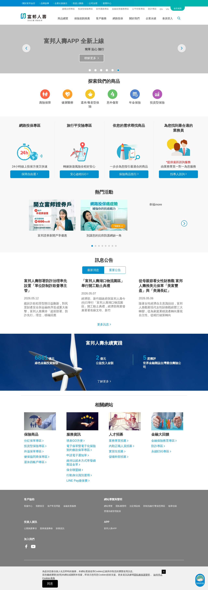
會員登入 (167, 18)
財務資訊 (60, 528)
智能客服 (200, 579)
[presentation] (26, 48)
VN (167, 9)
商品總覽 (63, 18)
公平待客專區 (138, 9)
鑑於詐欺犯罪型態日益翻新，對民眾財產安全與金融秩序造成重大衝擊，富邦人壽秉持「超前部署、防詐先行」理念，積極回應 (46, 298)
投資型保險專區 (85, 9)
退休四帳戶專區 (34, 462)
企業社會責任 (61, 3)
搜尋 (180, 19)
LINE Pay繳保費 (77, 480)
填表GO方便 (74, 440)
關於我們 (134, 18)
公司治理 (93, 3)
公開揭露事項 (30, 528)
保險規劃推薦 (82, 18)
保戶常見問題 (53, 506)
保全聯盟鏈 (73, 470)
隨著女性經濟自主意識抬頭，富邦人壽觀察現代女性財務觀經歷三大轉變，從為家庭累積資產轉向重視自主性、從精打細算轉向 (161, 298)
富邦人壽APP (110, 528)
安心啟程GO (79, 151)
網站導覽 (108, 506)
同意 (50, 583)
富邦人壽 (33, 17)
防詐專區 (152, 9)
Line (40, 547)
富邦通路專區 (102, 9)
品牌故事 (45, 3)
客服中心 (28, 506)
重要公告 (115, 270)
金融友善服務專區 (120, 9)
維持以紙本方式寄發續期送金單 (81, 462)
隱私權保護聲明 (142, 574)
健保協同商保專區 (35, 456)
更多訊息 (103, 324)
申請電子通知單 (76, 455)
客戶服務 (101, 18)
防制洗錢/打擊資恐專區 (154, 506)
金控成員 (178, 8)
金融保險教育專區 (163, 440)
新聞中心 (107, 3)
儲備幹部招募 (117, 456)
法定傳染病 (135, 506)
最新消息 (93, 270)
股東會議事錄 (46, 528)
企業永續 (151, 18)
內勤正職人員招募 (120, 446)
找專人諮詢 (178, 147)
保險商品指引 (129, 151)
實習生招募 (116, 451)
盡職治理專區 (68, 9)
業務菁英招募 (117, 440)
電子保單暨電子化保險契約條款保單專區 (81, 448)
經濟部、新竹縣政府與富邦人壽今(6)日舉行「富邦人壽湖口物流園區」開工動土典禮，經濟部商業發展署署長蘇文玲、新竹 (104, 295)
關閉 (164, 572)
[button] (90, 70)
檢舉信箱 (172, 506)
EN (161, 9)
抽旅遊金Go (88, 58)
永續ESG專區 (160, 451)
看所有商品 (29, 151)
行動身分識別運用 (78, 475)
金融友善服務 (69, 506)
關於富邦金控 (28, 3)
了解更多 (103, 381)
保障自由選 (28, 174)
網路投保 (118, 18)
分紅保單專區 (33, 440)
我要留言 (40, 506)
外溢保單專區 (33, 451)
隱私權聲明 (121, 506)
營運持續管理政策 (112, 511)
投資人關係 (78, 3)
